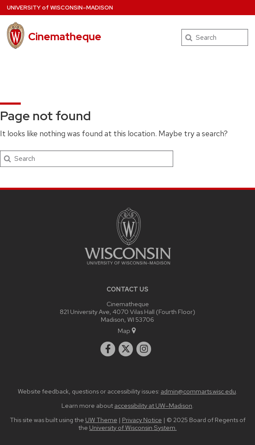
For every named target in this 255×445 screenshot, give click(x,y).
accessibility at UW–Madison (153, 405)
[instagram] (143, 349)
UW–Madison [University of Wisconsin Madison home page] (60, 7)
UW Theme (101, 420)
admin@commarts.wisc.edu (198, 391)
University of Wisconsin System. (133, 427)
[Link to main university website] (127, 266)
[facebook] (107, 349)
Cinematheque (64, 36)
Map (127, 331)
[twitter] (126, 349)
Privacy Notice (142, 420)
